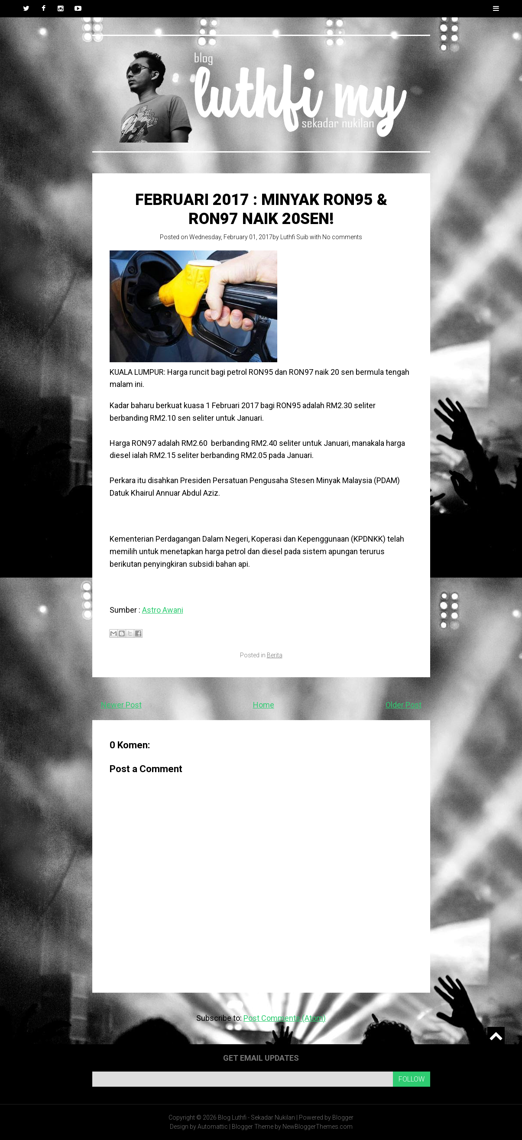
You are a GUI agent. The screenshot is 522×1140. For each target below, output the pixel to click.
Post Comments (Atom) (284, 1018)
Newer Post (121, 704)
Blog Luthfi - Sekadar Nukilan (256, 1117)
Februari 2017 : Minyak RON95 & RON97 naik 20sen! (261, 209)
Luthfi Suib (294, 237)
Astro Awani (162, 609)
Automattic (213, 1126)
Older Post (403, 704)
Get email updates (261, 1057)
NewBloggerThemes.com (317, 1126)
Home (263, 704)
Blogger (342, 1117)
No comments (342, 237)
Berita (274, 655)
